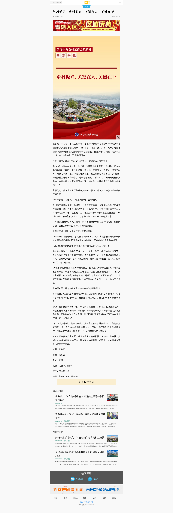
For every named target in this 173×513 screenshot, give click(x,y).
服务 (85, 498)
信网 (55, 498)
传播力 (75, 498)
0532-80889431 (89, 505)
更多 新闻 (86, 382)
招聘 (104, 498)
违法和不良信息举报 (86, 502)
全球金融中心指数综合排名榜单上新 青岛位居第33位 (79, 453)
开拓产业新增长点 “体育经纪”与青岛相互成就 (79, 437)
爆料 (94, 498)
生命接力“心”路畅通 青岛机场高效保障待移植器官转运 (79, 398)
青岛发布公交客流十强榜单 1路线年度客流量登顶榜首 (80, 416)
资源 (65, 498)
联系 (114, 498)
